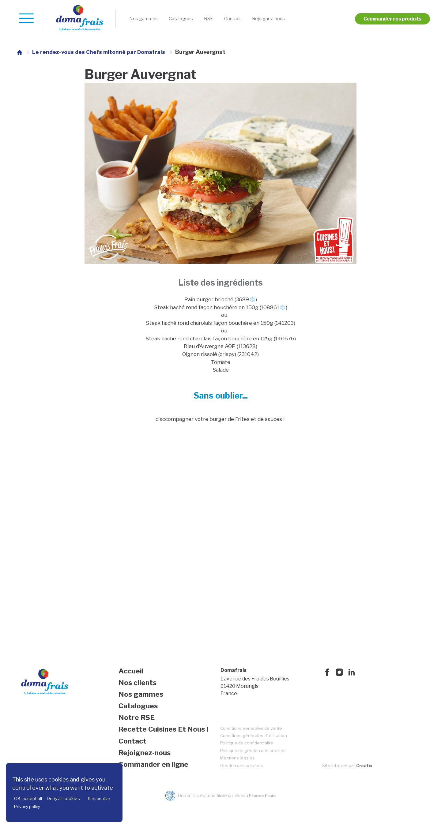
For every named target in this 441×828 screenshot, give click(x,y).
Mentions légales (238, 768)
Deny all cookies (63, 798)
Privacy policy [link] (27, 806)
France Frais (262, 806)
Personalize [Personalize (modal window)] (99, 798)
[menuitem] (146, 19)
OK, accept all (28, 798)
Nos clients (138, 689)
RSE (220, 19)
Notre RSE (137, 725)
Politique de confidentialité (248, 753)
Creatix (364, 776)
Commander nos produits (388, 19)
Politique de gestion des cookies (254, 761)
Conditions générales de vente (252, 738)
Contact (247, 19)
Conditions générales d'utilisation (254, 745)
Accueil (132, 677)
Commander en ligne (155, 774)
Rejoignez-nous (289, 19)
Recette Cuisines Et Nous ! (165, 738)
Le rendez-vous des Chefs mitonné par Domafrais (100, 52)
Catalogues (189, 19)
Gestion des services (242, 776)
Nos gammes (146, 19)
